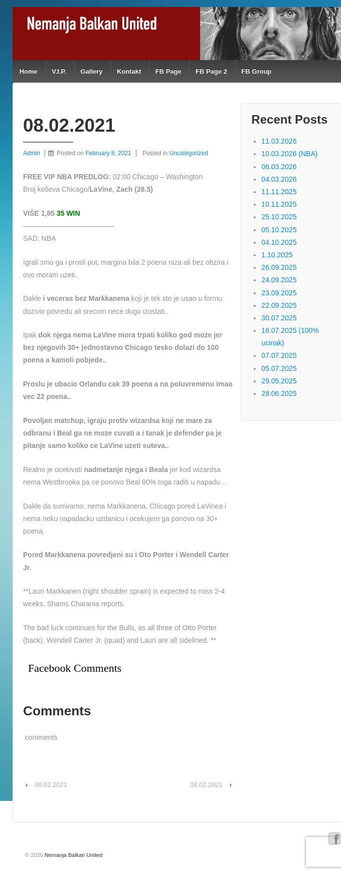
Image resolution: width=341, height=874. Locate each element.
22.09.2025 (278, 305)
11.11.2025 (278, 192)
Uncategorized (188, 153)
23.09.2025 (278, 293)
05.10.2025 (278, 230)
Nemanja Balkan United (73, 855)
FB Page (168, 71)
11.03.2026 (278, 141)
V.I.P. (59, 71)
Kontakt (129, 71)
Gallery (91, 71)
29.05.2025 (278, 381)
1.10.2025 (276, 255)
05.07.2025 (278, 368)
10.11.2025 (278, 204)
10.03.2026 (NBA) (289, 154)
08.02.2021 (51, 784)
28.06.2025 (278, 393)
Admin (31, 153)
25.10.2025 (278, 217)
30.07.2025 (278, 318)
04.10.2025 (278, 242)
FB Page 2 (211, 71)
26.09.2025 (278, 267)
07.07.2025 (278, 355)
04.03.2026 (278, 179)
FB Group (256, 71)
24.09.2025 (278, 280)
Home (29, 71)
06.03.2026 (278, 167)
